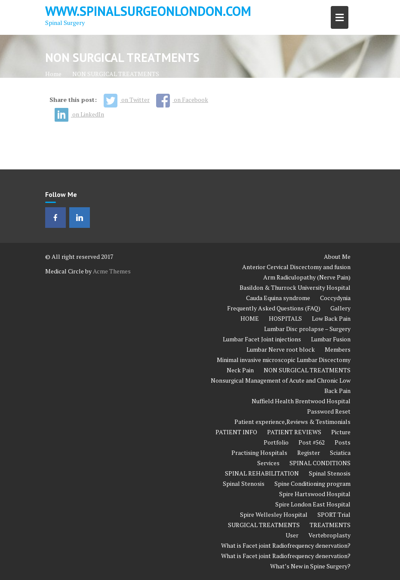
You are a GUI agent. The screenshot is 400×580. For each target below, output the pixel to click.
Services (268, 463)
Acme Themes (112, 271)
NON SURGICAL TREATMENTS (307, 370)
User (292, 535)
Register (308, 452)
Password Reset (329, 411)
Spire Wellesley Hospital (274, 514)
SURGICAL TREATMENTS (264, 525)
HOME (249, 318)
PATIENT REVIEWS (294, 432)
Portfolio (276, 442)
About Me (337, 256)
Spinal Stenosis (330, 473)
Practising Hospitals (259, 452)
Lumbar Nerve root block (280, 349)
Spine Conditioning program (312, 483)
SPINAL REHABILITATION (262, 473)
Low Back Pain (331, 318)
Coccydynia (335, 298)
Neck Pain (240, 370)
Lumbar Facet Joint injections (262, 339)
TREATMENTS (330, 525)
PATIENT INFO (236, 432)
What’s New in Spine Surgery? (310, 566)
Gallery (340, 308)
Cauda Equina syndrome (278, 298)
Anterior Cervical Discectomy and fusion (296, 267)
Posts (343, 442)
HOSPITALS (285, 318)
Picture (341, 432)
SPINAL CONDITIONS (320, 463)
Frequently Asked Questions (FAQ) (273, 308)
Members (338, 349)
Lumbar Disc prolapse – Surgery (307, 329)
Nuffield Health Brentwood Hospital (301, 401)
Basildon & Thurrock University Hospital (295, 287)
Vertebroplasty (329, 535)
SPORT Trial (334, 514)
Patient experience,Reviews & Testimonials (292, 421)
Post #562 (311, 442)
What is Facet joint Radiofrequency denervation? (286, 545)
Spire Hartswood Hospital (315, 494)
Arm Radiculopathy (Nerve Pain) (307, 277)
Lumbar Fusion (331, 339)
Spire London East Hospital (313, 504)
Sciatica (340, 452)
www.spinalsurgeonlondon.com (148, 11)
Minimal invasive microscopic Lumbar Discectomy (284, 360)
